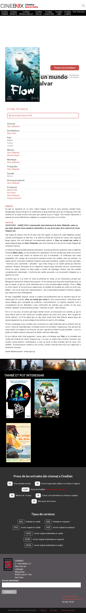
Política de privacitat (68, 610)
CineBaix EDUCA (38, 13)
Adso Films (11, 133)
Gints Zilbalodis (13, 126)
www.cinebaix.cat (69, 596)
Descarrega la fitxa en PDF (21, 115)
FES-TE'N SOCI (79, 12)
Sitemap (43, 610)
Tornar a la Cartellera (64, 67)
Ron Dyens (11, 193)
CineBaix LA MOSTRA (49, 13)
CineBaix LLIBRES (67, 13)
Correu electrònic (11, 580)
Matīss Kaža (12, 190)
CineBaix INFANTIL (13, 13)
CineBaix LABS (59, 13)
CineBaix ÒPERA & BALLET (26, 13)
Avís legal (53, 610)
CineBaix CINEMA (4, 13)
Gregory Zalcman (14, 198)
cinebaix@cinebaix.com (72, 599)
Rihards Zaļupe (13, 155)
